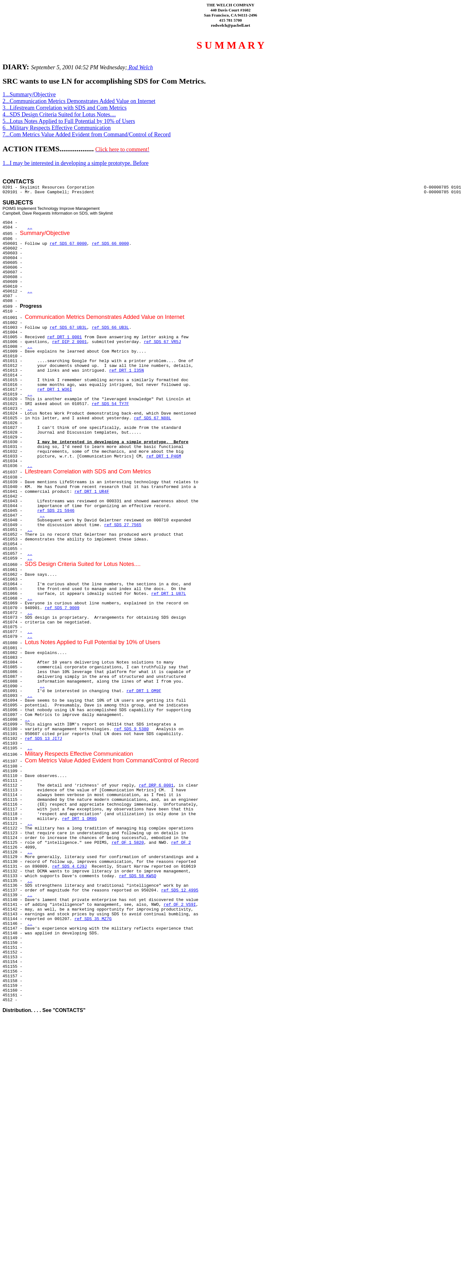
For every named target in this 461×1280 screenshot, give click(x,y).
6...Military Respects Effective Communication (57, 128)
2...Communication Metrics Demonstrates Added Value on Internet (79, 101)
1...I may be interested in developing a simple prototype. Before (75, 163)
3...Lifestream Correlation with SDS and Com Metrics (64, 108)
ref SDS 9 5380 (131, 729)
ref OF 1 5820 (128, 842)
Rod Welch (140, 67)
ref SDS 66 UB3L (110, 327)
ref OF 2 (181, 842)
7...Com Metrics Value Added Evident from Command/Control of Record (87, 134)
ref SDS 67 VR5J (162, 342)
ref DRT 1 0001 (64, 337)
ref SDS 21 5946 (55, 510)
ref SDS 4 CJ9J (69, 866)
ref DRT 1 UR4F (91, 491)
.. (29, 227)
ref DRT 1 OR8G (79, 818)
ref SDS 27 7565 (122, 525)
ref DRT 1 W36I (54, 389)
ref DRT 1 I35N (126, 370)
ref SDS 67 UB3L (68, 327)
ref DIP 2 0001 (69, 342)
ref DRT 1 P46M (163, 456)
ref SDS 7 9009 (62, 608)
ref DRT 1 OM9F (143, 691)
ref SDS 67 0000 (68, 243)
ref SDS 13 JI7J (43, 738)
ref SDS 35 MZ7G (93, 919)
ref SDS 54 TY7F (110, 404)
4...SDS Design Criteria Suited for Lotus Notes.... (59, 114)
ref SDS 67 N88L (152, 418)
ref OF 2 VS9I (180, 904)
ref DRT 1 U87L (168, 593)
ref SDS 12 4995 (179, 890)
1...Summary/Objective (29, 94)
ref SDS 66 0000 (110, 243)
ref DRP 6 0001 (156, 785)
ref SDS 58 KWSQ (137, 876)
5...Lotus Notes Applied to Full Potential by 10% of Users (69, 121)
